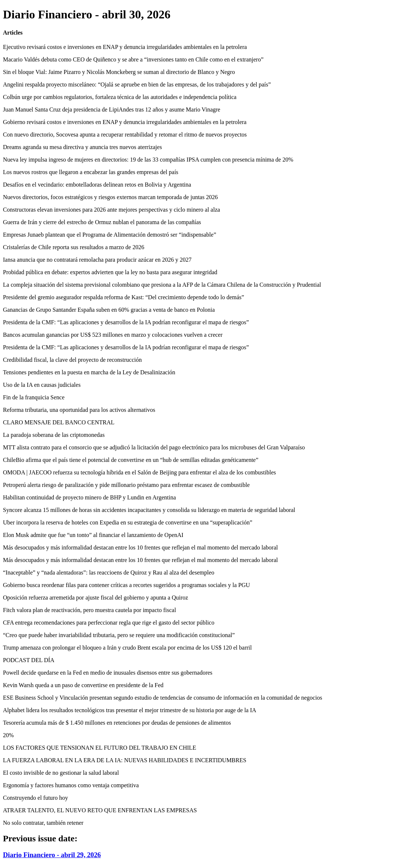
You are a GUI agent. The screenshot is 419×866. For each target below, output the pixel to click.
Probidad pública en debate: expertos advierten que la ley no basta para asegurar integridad (110, 272)
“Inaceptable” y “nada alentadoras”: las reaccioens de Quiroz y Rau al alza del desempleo (108, 572)
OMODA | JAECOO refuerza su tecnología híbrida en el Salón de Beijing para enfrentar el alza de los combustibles (139, 472)
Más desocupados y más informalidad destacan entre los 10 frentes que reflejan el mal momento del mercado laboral (140, 547)
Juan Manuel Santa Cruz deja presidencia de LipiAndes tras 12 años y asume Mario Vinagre (111, 109)
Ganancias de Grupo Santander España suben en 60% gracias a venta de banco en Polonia (109, 310)
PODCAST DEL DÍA (29, 660)
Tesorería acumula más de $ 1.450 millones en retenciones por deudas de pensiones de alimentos (117, 723)
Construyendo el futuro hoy (35, 798)
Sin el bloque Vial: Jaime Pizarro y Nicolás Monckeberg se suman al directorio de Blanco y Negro (119, 72)
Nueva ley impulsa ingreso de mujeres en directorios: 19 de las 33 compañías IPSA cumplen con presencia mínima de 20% (148, 159)
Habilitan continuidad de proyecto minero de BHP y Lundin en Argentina (89, 497)
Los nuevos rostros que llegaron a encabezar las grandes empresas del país (90, 172)
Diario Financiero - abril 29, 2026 (52, 855)
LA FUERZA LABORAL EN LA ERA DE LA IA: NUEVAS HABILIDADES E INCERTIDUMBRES (124, 760)
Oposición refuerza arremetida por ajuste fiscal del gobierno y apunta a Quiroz (95, 597)
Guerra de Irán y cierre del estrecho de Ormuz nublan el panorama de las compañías (102, 222)
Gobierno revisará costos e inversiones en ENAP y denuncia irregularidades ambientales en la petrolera (125, 122)
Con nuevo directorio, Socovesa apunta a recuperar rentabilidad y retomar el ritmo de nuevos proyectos (125, 134)
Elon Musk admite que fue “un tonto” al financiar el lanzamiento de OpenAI (93, 535)
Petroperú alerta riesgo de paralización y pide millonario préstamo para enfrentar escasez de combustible (126, 485)
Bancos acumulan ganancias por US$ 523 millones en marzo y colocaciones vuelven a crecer (113, 335)
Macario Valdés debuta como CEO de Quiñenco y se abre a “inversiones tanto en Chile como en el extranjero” (133, 59)
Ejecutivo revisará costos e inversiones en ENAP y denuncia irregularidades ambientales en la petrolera (125, 47)
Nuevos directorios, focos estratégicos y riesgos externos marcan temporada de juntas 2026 (110, 197)
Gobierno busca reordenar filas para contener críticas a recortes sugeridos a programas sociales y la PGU (126, 585)
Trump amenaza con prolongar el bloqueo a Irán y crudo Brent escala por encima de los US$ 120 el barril (127, 647)
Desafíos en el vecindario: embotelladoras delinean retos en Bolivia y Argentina (97, 184)
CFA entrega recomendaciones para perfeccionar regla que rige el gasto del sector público (108, 622)
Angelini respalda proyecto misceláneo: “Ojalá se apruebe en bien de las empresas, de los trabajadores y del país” (137, 84)
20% (8, 735)
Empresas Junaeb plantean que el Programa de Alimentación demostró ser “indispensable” (109, 234)
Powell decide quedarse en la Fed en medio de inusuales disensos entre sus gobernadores (107, 672)
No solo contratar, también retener (43, 823)
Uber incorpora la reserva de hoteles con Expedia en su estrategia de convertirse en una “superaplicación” (127, 522)
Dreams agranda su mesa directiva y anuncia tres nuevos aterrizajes (82, 147)
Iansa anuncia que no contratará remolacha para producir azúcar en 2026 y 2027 (97, 260)
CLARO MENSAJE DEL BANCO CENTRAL (59, 422)
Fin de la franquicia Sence (33, 397)
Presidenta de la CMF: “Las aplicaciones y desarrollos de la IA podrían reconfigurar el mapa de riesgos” (126, 322)
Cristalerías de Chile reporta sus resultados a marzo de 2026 (73, 247)
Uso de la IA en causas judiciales (42, 385)
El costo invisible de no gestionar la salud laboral (61, 773)
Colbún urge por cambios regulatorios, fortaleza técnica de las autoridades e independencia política (120, 97)
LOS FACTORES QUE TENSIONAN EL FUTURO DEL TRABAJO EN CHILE (99, 748)
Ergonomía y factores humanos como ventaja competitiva (71, 785)
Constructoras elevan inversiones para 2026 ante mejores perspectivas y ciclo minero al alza (111, 209)
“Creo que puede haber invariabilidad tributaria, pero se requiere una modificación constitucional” (119, 635)
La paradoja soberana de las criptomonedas (54, 435)
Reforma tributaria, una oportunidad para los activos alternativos (79, 410)
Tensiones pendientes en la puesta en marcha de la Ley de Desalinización (89, 372)
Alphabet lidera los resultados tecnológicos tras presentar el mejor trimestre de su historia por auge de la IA (129, 710)
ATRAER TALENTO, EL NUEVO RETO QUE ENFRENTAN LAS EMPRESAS (100, 810)
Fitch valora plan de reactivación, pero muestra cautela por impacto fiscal (89, 610)
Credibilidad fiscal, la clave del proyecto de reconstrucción (72, 360)
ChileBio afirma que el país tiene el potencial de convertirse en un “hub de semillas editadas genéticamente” (130, 460)
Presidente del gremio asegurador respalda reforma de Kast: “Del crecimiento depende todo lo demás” (123, 297)
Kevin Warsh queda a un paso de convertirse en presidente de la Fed (83, 685)
